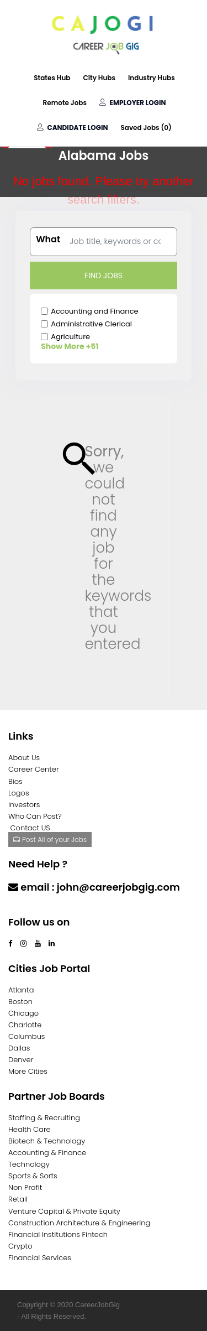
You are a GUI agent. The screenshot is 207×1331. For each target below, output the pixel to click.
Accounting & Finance (47, 1152)
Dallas (19, 1048)
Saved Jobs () (145, 127)
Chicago (23, 1013)
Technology (29, 1164)
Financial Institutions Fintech (58, 1234)
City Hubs (99, 77)
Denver (20, 1059)
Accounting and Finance (95, 311)
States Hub (52, 77)
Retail (18, 1199)
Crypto (20, 1246)
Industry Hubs (151, 77)
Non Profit (25, 1187)
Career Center (33, 769)
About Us (24, 757)
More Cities (27, 1071)
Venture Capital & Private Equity (64, 1211)
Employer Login (132, 102)
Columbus (26, 1036)
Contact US (30, 828)
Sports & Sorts (32, 1176)
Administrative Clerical (91, 324)
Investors (24, 804)
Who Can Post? (35, 816)
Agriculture (70, 336)
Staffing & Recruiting (44, 1117)
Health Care (29, 1129)
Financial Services (39, 1257)
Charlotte (24, 1025)
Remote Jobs (65, 102)
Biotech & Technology (46, 1141)
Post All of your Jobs (50, 839)
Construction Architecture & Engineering (79, 1223)
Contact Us (37, 908)
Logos (18, 793)
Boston (20, 1001)
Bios (15, 781)
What (48, 239)
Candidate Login (72, 127)
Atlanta (21, 990)
